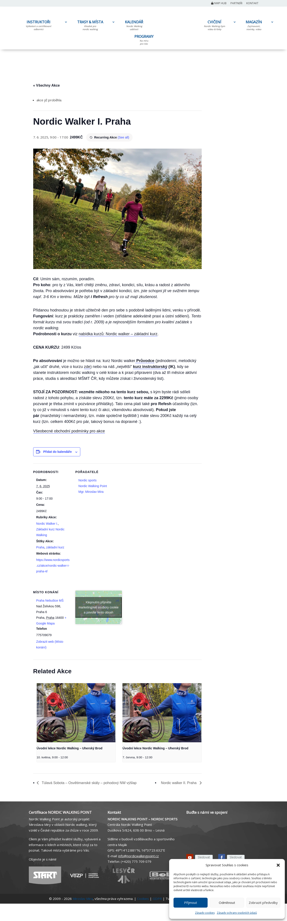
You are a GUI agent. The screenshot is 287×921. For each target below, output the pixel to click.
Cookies (143, 898)
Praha (40, 547)
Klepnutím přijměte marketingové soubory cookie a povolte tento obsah (99, 607)
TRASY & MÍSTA (90, 26)
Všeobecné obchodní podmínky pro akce (69, 431)
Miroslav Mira (83, 898)
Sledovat (204, 857)
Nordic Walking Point (93, 486)
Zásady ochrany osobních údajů (237, 913)
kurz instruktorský (150, 366)
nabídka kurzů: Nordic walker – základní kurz (118, 334)
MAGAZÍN (253, 26)
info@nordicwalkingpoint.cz (138, 856)
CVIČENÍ (214, 26)
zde (87, 366)
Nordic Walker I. (47, 523)
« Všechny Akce (46, 85)
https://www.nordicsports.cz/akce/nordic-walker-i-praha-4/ (53, 565)
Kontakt (252, 3)
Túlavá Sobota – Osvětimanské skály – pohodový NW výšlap (89, 783)
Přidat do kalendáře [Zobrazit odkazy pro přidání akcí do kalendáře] (57, 451)
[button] (278, 865)
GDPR (157, 898)
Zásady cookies (205, 913)
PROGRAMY (144, 40)
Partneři (236, 3)
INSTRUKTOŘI (38, 26)
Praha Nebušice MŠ (50, 600)
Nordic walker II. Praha (179, 783)
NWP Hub (219, 3)
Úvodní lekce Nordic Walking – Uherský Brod (69, 748)
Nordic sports (88, 480)
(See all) (123, 137)
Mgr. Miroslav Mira (91, 491)
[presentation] (76, 712)
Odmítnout (227, 902)
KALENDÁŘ (134, 26)
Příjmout (190, 902)
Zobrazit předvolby (263, 902)
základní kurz (55, 547)
